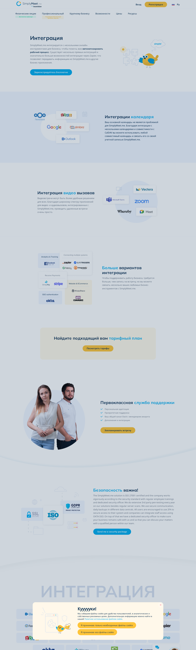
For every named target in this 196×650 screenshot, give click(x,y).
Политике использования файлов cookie (103, 619)
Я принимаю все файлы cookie (97, 632)
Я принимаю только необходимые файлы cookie (107, 625)
